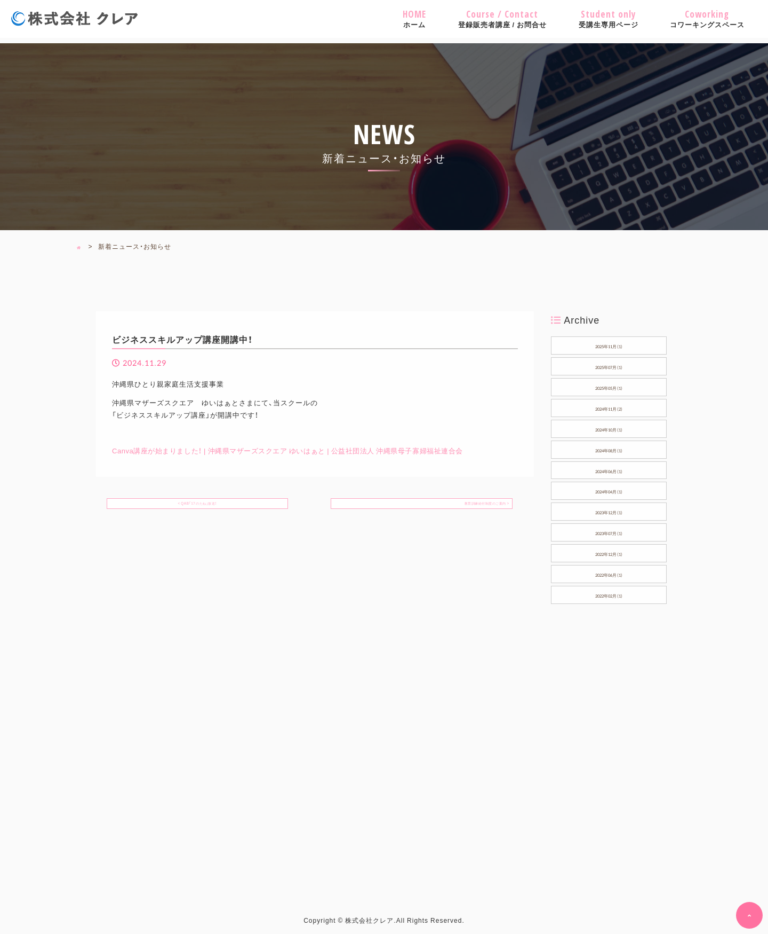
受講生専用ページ (608, 18)
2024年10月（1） (609, 428)
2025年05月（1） (609, 387)
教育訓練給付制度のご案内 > (464, 506)
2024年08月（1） (609, 449)
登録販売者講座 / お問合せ (502, 18)
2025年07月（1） (609, 366)
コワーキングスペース (707, 18)
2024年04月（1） (609, 490)
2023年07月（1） (609, 532)
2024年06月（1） (609, 470)
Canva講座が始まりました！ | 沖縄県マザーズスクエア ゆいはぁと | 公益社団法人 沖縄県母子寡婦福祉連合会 (294, 450)
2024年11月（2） (609, 407)
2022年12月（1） (609, 553)
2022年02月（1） (609, 594)
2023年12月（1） (609, 511)
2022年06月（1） (609, 573)
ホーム (414, 18)
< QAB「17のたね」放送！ (197, 506)
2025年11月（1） (609, 345)
